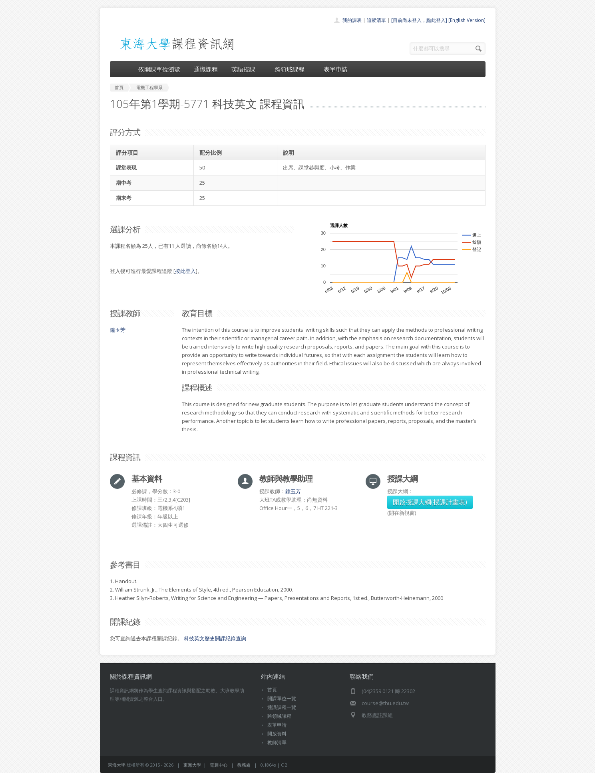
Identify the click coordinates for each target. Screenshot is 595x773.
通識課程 (206, 69)
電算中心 (218, 765)
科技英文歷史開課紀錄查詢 (215, 638)
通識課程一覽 (281, 707)
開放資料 (277, 733)
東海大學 (116, 765)
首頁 (272, 689)
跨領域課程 (292, 69)
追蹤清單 (376, 20)
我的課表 (352, 20)
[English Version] (467, 20)
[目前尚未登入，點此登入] (419, 20)
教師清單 (277, 742)
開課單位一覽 (281, 698)
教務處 (244, 765)
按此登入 (185, 271)
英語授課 (246, 69)
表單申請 (336, 69)
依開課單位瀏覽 (159, 69)
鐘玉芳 (117, 329)
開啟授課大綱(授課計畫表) (430, 502)
